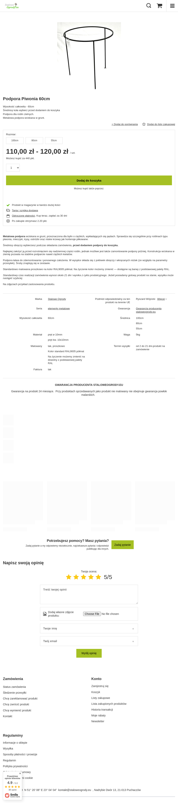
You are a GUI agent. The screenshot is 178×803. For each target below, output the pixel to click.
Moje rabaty (98, 715)
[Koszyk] (159, 6)
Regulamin (9, 760)
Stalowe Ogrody (57, 299)
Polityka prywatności (15, 766)
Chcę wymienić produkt (17, 709)
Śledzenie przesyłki (14, 692)
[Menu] (172, 6)
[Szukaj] (149, 6)
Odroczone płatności (23, 215)
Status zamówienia (14, 686)
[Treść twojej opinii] (89, 594)
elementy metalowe (59, 308)
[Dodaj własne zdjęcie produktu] (109, 614)
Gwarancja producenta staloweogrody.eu (149, 310)
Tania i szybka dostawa (25, 210)
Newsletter (97, 721)
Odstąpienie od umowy (17, 772)
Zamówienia (13, 679)
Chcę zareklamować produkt (20, 697)
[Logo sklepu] (11, 6)
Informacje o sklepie (15, 742)
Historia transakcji (102, 709)
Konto (96, 679)
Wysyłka (8, 748)
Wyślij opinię (89, 653)
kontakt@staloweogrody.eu (74, 790)
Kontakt (7, 715)
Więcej (161, 299)
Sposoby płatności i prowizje (20, 754)
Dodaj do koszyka (89, 180)
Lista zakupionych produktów (108, 703)
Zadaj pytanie (122, 544)
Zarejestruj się (100, 686)
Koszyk (95, 692)
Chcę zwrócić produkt (16, 703)
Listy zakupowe (100, 697)
